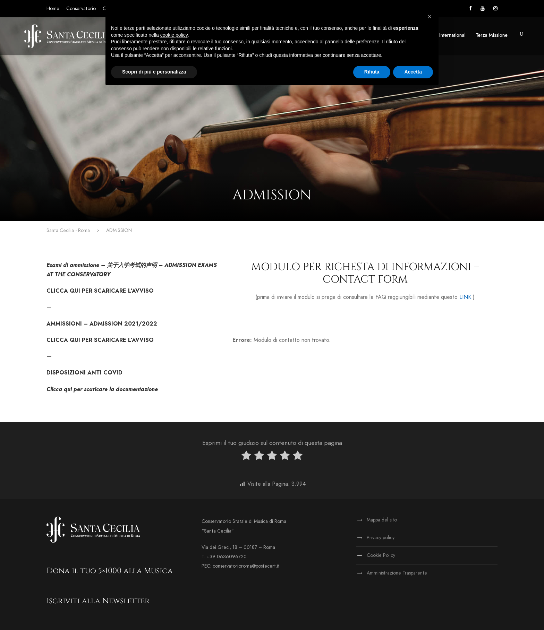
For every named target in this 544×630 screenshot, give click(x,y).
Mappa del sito (382, 520)
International (452, 35)
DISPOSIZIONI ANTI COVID (84, 373)
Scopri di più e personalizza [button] (154, 72)
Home (52, 8)
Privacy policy (380, 537)
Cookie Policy (381, 555)
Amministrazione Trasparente (397, 573)
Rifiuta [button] (372, 72)
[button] (429, 16)
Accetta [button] (413, 72)
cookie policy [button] (174, 35)
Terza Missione (492, 35)
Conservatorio (81, 8)
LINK (465, 297)
